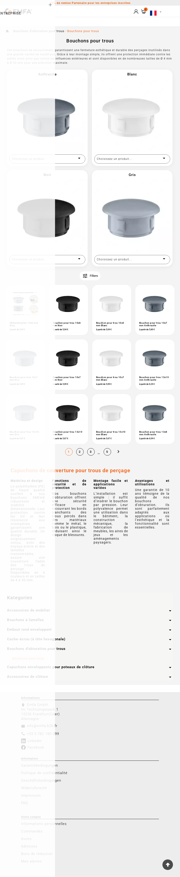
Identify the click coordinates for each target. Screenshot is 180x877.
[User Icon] (136, 11)
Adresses (29, 846)
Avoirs (26, 839)
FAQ (24, 803)
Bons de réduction (37, 854)
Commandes (32, 831)
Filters (90, 276)
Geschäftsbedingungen (41, 780)
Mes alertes (31, 861)
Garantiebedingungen (39, 765)
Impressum (31, 795)
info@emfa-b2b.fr (42, 726)
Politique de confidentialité (44, 773)
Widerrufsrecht (34, 788)
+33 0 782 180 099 (43, 734)
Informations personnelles (44, 824)
